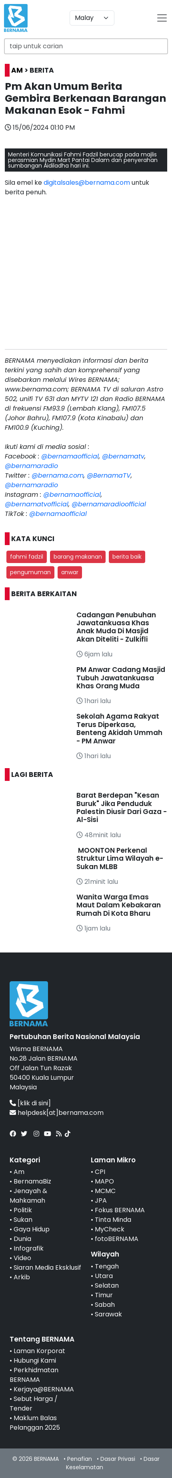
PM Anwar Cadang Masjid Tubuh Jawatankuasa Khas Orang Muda (120, 678)
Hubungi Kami (35, 1360)
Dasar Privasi (117, 1459)
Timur (104, 1295)
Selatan (107, 1285)
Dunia (22, 1238)
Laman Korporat (39, 1350)
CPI (100, 1171)
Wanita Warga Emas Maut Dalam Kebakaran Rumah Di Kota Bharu (118, 905)
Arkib (22, 1277)
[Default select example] (92, 18)
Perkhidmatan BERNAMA (34, 1374)
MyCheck (109, 1229)
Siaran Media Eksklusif (47, 1267)
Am (19, 1171)
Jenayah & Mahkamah (28, 1195)
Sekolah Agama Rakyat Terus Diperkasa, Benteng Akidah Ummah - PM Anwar (119, 728)
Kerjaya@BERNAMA (44, 1389)
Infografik (29, 1248)
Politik (23, 1210)
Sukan (23, 1219)
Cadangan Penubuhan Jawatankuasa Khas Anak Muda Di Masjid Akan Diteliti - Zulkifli (116, 627)
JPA (101, 1200)
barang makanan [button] (78, 557)
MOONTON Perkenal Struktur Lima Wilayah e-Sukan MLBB (119, 858)
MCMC (105, 1190)
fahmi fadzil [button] (26, 557)
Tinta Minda (113, 1219)
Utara (104, 1275)
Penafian (79, 1459)
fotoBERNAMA (116, 1238)
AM (17, 70)
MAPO (104, 1181)
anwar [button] (69, 572)
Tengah (107, 1266)
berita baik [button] (127, 557)
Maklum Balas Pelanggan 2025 (35, 1422)
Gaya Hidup (32, 1229)
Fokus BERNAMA (120, 1210)
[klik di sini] (34, 1103)
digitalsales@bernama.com (87, 182)
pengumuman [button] (30, 572)
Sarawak (108, 1314)
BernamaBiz (32, 1181)
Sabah (105, 1304)
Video (22, 1258)
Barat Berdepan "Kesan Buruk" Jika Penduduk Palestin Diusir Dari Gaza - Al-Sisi (121, 807)
